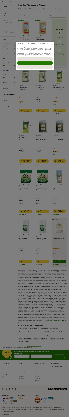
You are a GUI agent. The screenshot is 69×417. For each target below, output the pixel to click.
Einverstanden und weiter (35, 63)
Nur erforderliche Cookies (35, 67)
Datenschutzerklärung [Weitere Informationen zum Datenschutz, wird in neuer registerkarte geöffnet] (24, 55)
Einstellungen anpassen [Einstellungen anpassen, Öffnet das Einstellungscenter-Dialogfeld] (35, 59)
